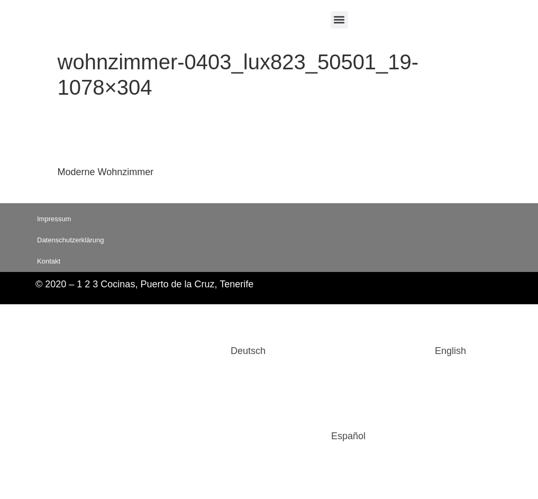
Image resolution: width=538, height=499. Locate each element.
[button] (339, 20)
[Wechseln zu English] (371, 351)
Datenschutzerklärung (70, 240)
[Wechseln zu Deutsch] (169, 351)
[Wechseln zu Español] (269, 436)
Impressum (54, 219)
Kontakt (48, 261)
